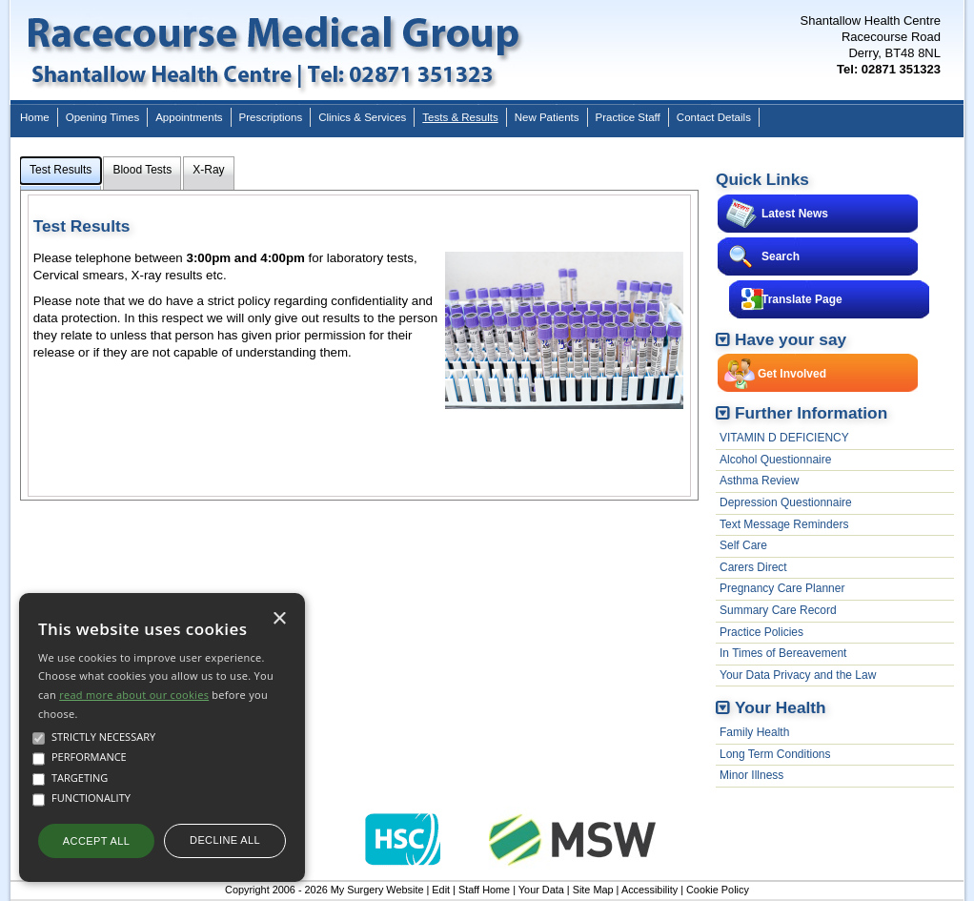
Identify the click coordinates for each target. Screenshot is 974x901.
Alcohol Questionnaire (775, 459)
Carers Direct (753, 567)
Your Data (541, 889)
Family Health (754, 732)
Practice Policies (761, 632)
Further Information (811, 412)
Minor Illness (751, 775)
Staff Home (484, 889)
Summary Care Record (778, 610)
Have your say (790, 339)
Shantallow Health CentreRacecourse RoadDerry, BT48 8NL (871, 44)
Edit (441, 889)
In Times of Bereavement (783, 653)
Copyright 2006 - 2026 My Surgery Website (324, 889)
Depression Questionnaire (786, 502)
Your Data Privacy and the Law (798, 675)
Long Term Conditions (775, 754)
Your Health (780, 707)
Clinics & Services (362, 117)
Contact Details (714, 117)
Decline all (225, 840)
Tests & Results (459, 117)
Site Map (593, 889)
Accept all (96, 841)
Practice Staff (628, 117)
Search (780, 256)
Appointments (188, 117)
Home (35, 117)
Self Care (743, 545)
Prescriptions (271, 117)
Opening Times (102, 117)
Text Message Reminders (784, 524)
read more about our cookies (134, 694)
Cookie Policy (717, 889)
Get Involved (792, 373)
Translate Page (801, 299)
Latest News (794, 213)
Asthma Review (759, 480)
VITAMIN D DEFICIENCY (784, 437)
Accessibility (649, 889)
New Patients (547, 117)
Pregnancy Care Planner (782, 588)
